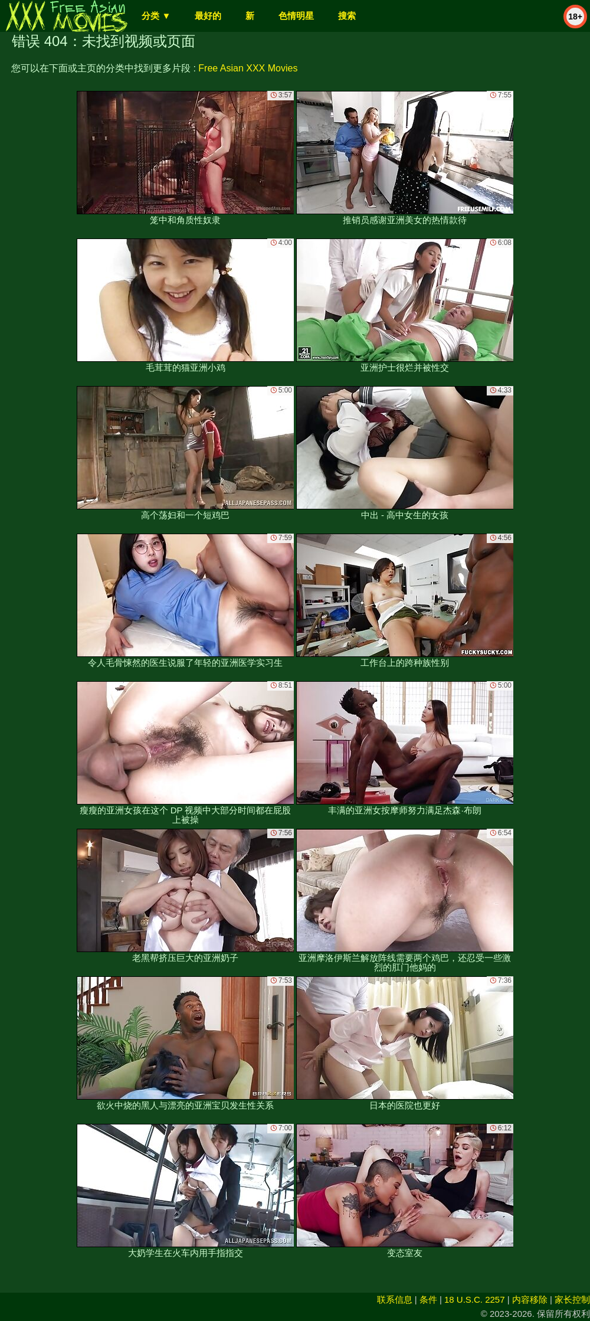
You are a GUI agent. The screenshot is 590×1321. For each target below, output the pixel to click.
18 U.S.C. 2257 (474, 1299)
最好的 (208, 16)
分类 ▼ (156, 16)
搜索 (347, 16)
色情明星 (296, 16)
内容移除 (530, 1299)
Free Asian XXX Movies (247, 68)
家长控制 (572, 1299)
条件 (428, 1299)
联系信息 (394, 1299)
